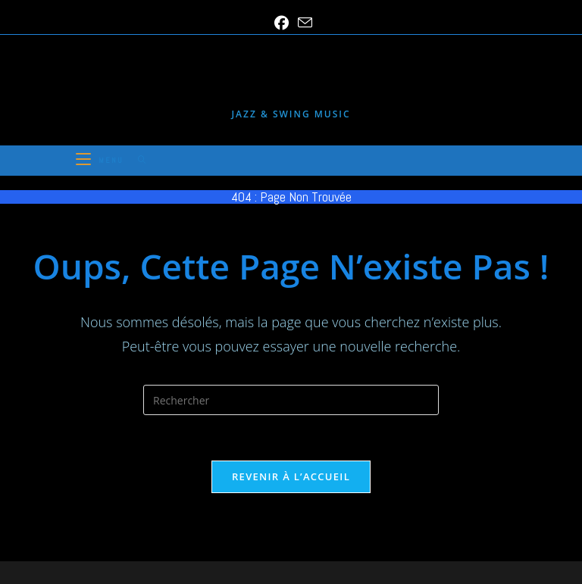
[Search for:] (137, 160)
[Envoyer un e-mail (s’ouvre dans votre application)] (302, 22)
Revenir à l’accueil (291, 476)
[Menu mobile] (101, 160)
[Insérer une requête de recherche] (291, 400)
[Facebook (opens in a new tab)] (281, 23)
